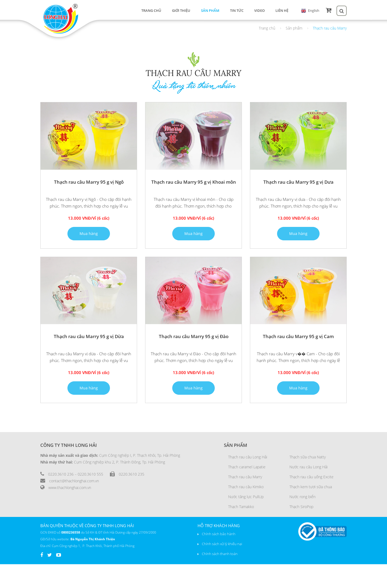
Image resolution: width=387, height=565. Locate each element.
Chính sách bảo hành (218, 534)
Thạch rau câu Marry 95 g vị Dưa (298, 183)
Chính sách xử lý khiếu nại (222, 544)
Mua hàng (89, 234)
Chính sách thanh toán (220, 554)
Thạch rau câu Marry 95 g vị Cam (298, 337)
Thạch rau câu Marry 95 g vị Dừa (89, 337)
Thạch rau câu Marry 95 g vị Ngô (89, 183)
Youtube (58, 557)
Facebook (41, 557)
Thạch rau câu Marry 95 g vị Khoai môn (193, 183)
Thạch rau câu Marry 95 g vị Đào (193, 337)
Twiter (49, 557)
